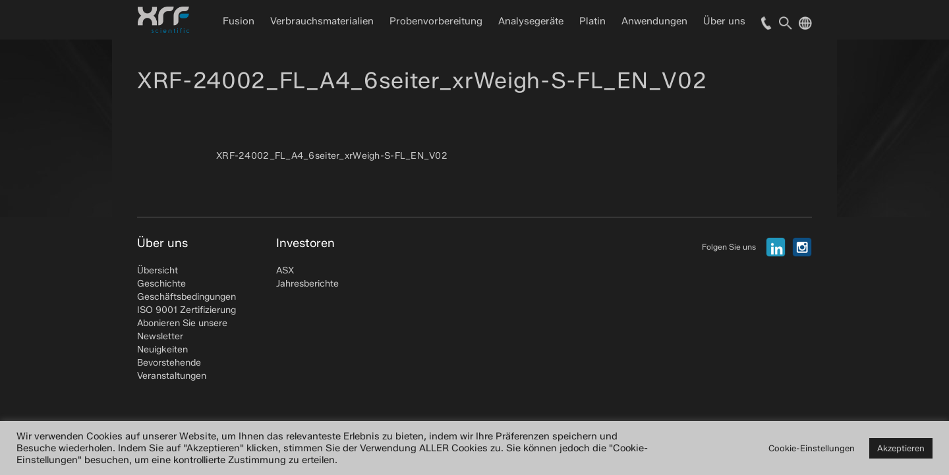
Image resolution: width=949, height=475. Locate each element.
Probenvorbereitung (435, 21)
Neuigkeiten (162, 349)
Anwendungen (654, 21)
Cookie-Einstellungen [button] (811, 448)
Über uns (724, 21)
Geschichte (161, 283)
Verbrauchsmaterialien (322, 21)
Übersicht (157, 270)
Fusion (238, 21)
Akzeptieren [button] (901, 448)
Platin (592, 21)
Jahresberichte (307, 283)
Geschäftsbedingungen (186, 296)
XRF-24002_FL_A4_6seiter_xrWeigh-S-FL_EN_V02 (331, 155)
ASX (285, 270)
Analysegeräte (530, 21)
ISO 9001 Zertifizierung (186, 310)
